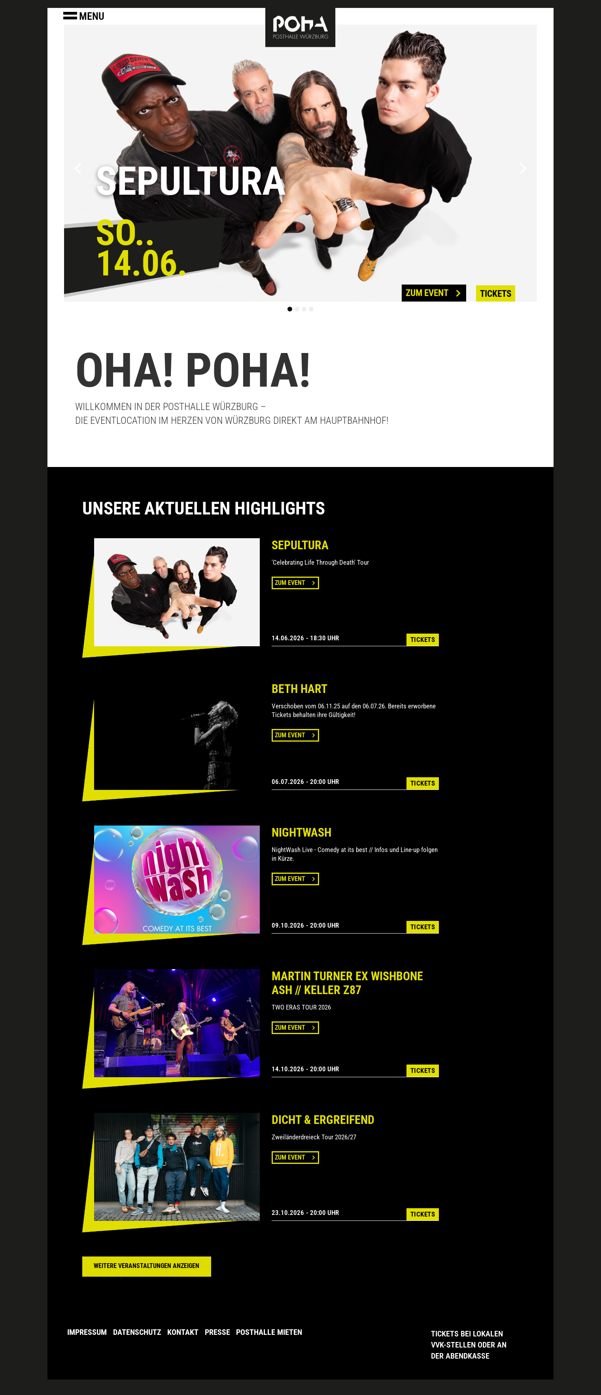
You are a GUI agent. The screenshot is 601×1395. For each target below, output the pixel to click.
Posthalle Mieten (276, 1332)
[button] (78, 168)
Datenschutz (139, 1332)
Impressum (87, 1332)
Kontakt (186, 1332)
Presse (222, 1332)
